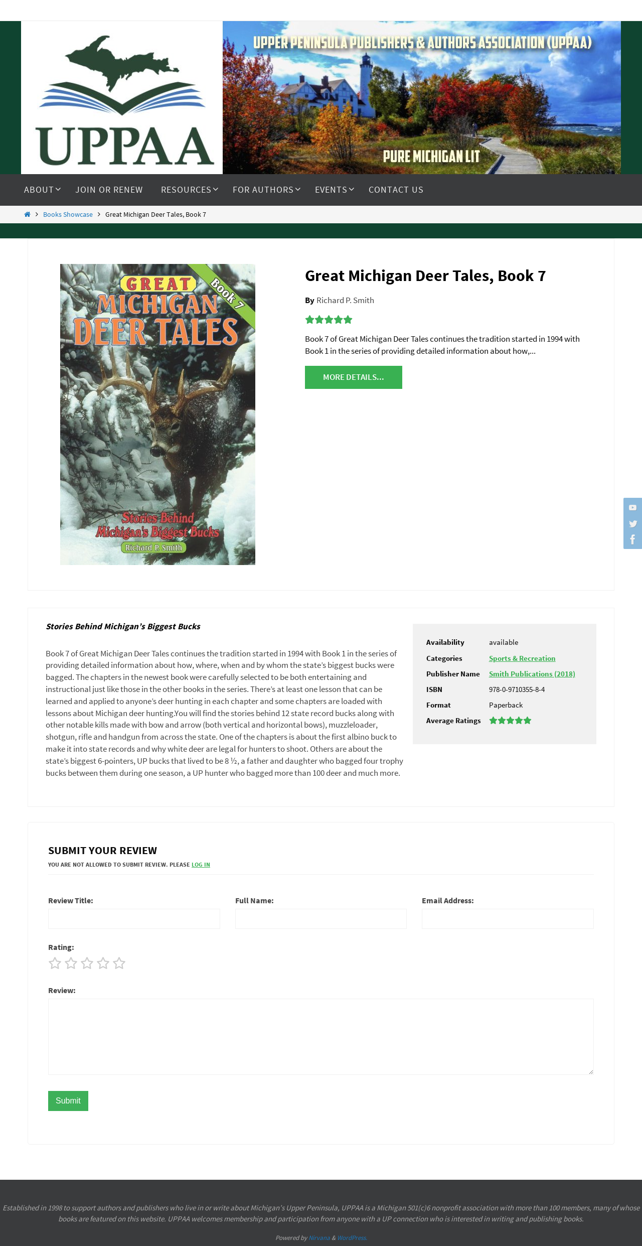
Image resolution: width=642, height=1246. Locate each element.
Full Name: (254, 900)
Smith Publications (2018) (532, 673)
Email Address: (448, 900)
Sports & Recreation (522, 658)
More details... (353, 376)
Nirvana (319, 1237)
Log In (201, 864)
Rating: (61, 947)
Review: (62, 990)
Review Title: (70, 900)
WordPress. (352, 1237)
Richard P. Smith (345, 300)
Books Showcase (68, 214)
